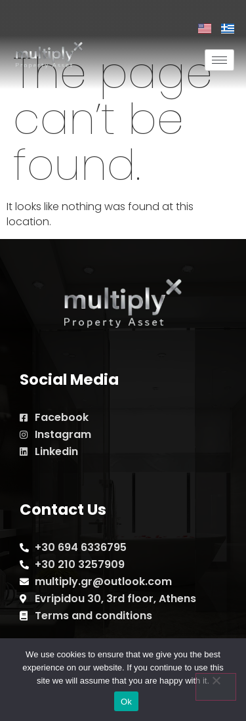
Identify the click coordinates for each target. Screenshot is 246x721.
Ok (126, 702)
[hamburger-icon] (219, 60)
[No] (215, 687)
